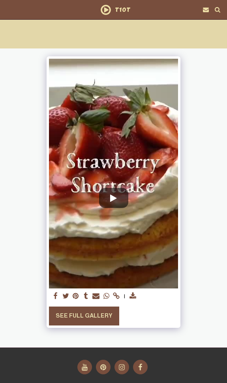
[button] (8, 9)
